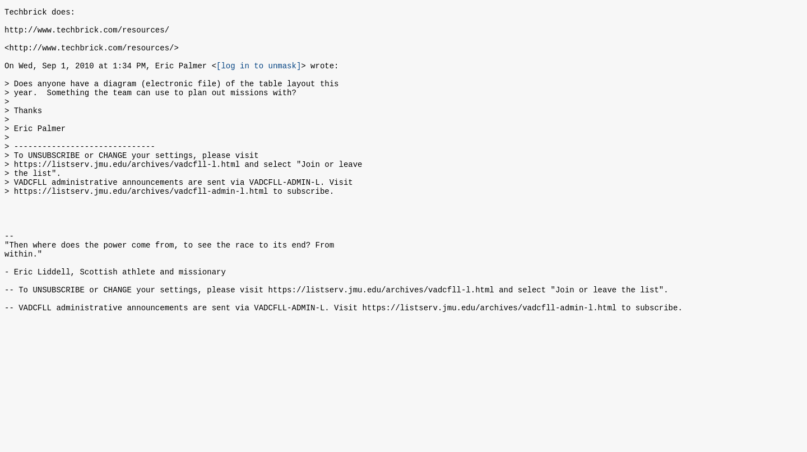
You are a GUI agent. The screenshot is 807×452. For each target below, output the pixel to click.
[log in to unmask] (258, 77)
